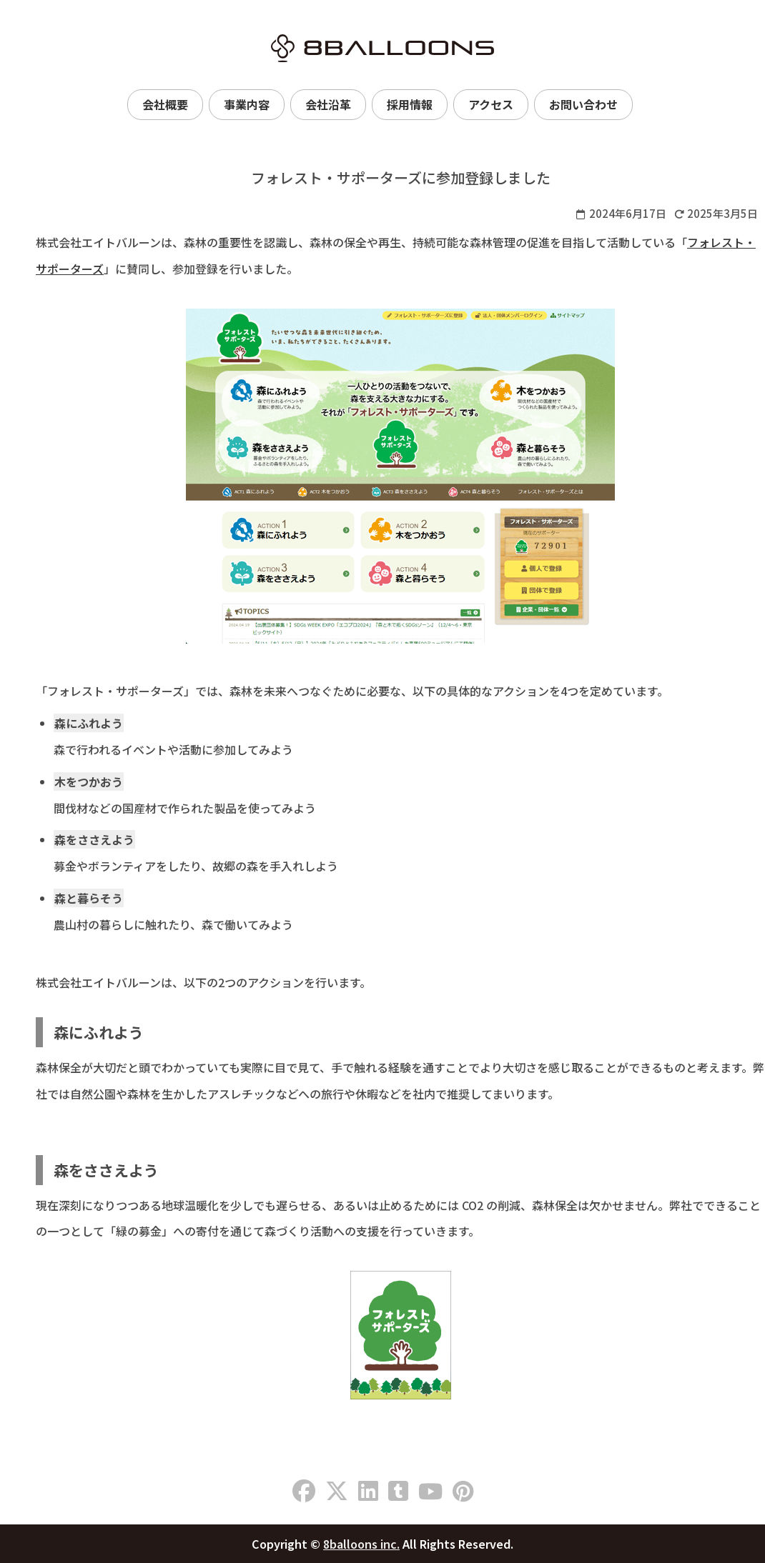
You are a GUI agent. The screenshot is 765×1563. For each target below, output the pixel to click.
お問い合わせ (583, 104)
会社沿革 (328, 104)
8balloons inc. (361, 1543)
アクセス (490, 104)
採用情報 (410, 104)
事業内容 (247, 104)
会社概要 (165, 104)
